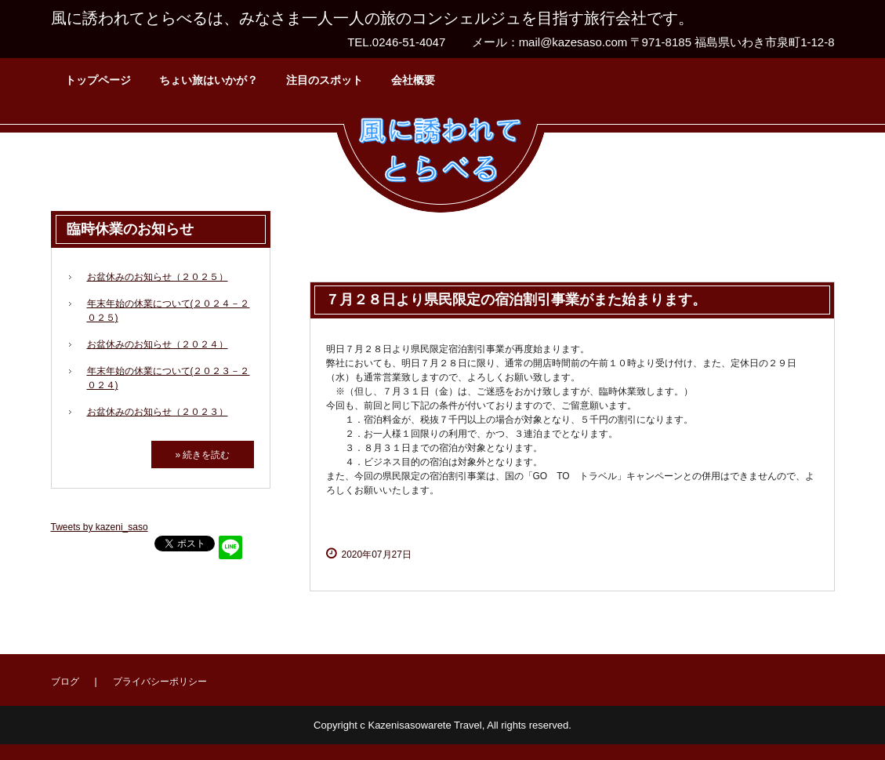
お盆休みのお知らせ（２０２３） (157, 411)
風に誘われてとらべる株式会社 (440, 161)
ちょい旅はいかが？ (208, 80)
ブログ (65, 681)
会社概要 (413, 80)
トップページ (98, 80)
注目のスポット (324, 80)
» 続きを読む (202, 454)
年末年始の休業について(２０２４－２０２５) (168, 310)
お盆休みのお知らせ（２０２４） (157, 344)
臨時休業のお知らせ (130, 229)
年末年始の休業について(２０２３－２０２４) (168, 378)
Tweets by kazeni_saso (99, 527)
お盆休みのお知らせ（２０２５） (157, 276)
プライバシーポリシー (160, 681)
